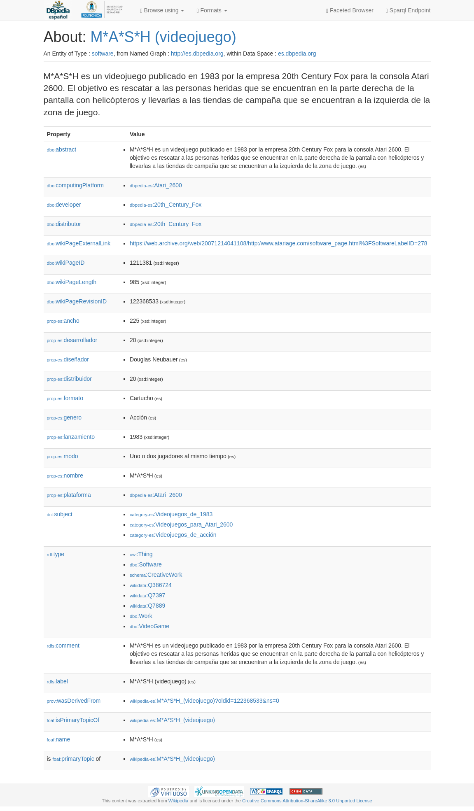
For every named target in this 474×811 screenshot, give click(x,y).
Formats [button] (211, 10)
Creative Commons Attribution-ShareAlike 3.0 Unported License (307, 800)
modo (62, 456)
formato (65, 398)
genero (64, 417)
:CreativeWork (156, 574)
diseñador (68, 359)
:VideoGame (149, 626)
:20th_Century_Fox (165, 204)
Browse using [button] (162, 10)
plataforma (69, 495)
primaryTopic (73, 758)
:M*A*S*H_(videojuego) (172, 720)
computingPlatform (75, 185)
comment (63, 645)
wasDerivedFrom (74, 700)
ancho (63, 320)
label (57, 681)
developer (64, 204)
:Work (141, 616)
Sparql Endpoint (408, 10)
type (56, 554)
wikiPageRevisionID (77, 301)
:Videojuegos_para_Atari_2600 (181, 524)
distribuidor (69, 378)
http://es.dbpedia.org (197, 53)
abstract (62, 149)
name (58, 739)
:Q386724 (151, 585)
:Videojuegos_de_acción (173, 534)
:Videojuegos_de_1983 (171, 514)
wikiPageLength (72, 282)
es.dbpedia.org (297, 53)
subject (59, 514)
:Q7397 (147, 595)
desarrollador (72, 340)
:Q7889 (147, 605)
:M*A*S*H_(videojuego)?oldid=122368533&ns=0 (204, 700)
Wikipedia (178, 800)
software (103, 53)
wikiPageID (66, 262)
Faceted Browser (350, 10)
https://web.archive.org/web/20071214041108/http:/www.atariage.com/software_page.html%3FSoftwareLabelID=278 (278, 243)
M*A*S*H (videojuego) (163, 36)
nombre (65, 475)
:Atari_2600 (156, 185)
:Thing (141, 554)
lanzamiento (71, 436)
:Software (146, 564)
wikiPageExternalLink (79, 243)
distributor (64, 224)
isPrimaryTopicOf (73, 720)
